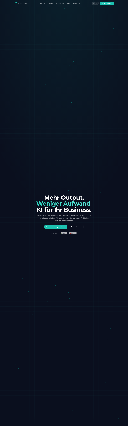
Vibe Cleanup (60, 3)
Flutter (68, 3)
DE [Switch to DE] (93, 3)
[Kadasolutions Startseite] (21, 3)
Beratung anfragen (106, 3)
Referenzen (76, 3)
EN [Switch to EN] (96, 3)
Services (42, 3)
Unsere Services (76, 227)
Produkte (50, 3)
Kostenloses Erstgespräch (55, 227)
